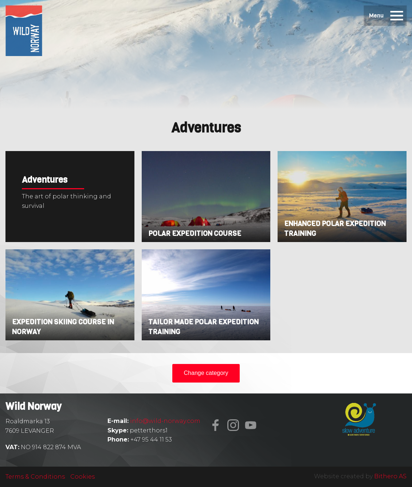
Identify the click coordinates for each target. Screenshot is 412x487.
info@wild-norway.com (165, 420)
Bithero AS (390, 476)
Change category (206, 373)
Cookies (82, 476)
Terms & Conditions (35, 476)
